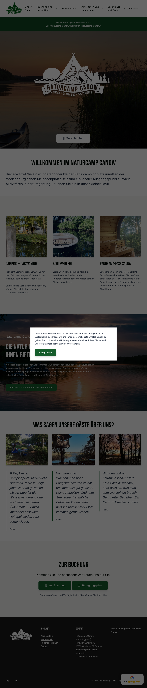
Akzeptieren (45, 352)
